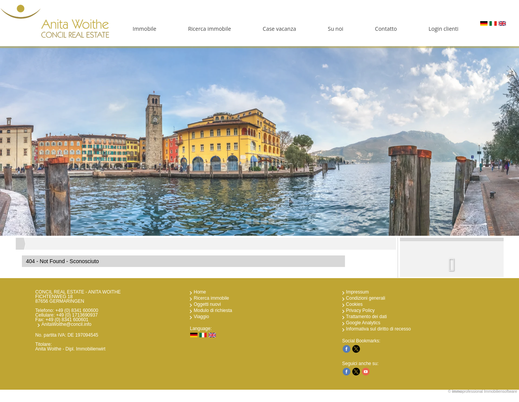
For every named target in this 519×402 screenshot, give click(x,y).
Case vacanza (279, 28)
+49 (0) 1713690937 (77, 315)
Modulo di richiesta (213, 310)
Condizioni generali (365, 298)
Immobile (144, 28)
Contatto (386, 28)
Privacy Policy (360, 310)
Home (200, 292)
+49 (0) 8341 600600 (76, 310)
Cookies (354, 304)
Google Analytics (363, 322)
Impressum (357, 292)
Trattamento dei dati (366, 316)
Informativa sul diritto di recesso (378, 329)
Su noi (335, 28)
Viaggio (201, 316)
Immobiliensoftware (500, 391)
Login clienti (444, 28)
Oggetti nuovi (207, 304)
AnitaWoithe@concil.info (66, 324)
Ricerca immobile (209, 28)
